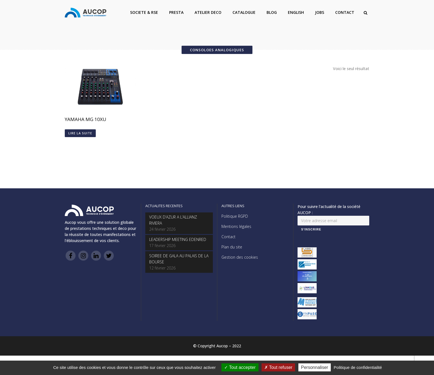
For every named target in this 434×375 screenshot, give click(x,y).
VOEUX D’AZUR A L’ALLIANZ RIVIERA (173, 220)
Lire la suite (80, 133)
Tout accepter (239, 367)
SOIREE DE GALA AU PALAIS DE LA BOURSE (178, 258)
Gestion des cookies (239, 257)
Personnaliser (314, 367)
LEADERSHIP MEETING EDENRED (177, 239)
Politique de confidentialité (358, 367)
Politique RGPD (234, 216)
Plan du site (231, 247)
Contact (228, 236)
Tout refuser (278, 367)
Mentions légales (236, 226)
